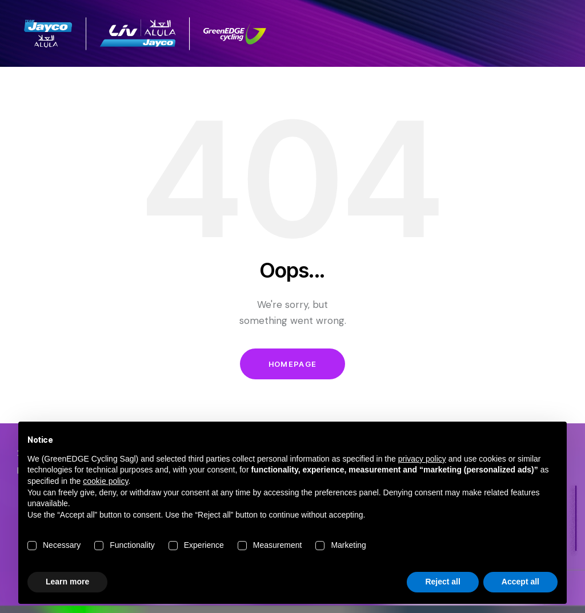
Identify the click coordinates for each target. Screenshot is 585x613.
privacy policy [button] (422, 458)
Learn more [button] (67, 581)
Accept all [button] (520, 581)
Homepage (292, 363)
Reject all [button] (442, 581)
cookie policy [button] (105, 481)
